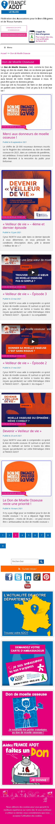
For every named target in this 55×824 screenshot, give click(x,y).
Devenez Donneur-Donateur (13, 35)
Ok (27, 819)
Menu (8, 47)
